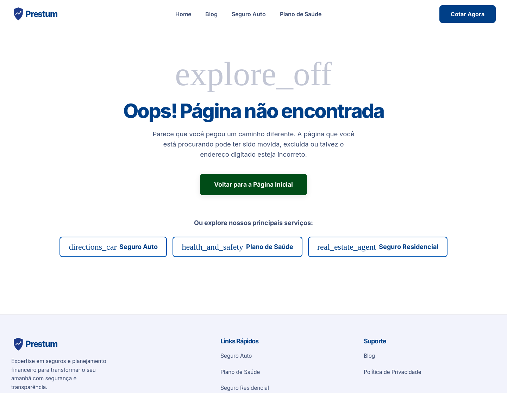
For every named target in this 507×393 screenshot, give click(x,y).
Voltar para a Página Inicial (253, 184)
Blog (211, 14)
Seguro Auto (249, 14)
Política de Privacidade (392, 372)
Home (183, 14)
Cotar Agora (467, 14)
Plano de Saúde (300, 14)
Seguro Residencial (377, 246)
